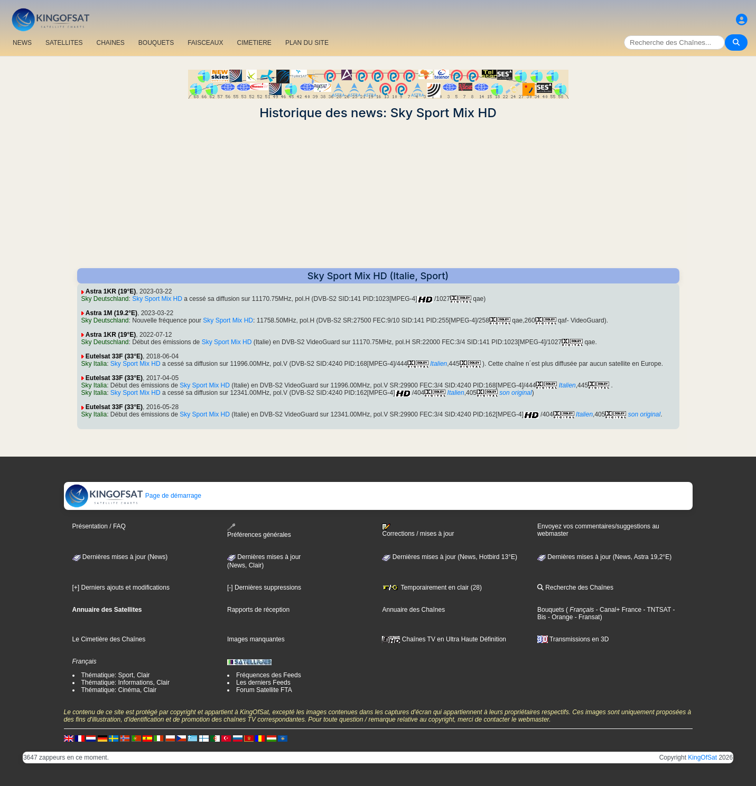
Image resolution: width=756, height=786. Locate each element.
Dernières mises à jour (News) (120, 557)
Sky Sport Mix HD (157, 298)
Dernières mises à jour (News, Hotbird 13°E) (449, 557)
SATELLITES (63, 42)
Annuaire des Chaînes (413, 609)
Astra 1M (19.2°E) (111, 313)
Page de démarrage (132, 495)
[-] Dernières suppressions (264, 587)
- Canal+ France (617, 609)
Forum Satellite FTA (264, 690)
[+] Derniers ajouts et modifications (121, 587)
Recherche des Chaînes (575, 587)
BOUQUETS (156, 42)
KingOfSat (702, 757)
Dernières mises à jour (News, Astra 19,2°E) (604, 557)
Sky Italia (94, 363)
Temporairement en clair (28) (432, 587)
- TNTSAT (656, 609)
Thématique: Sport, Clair (115, 675)
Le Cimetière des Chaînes (109, 639)
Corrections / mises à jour (418, 530)
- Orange (559, 617)
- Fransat (586, 617)
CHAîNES (110, 42)
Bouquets (550, 609)
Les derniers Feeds (263, 682)
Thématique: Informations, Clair (125, 682)
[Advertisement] (378, 194)
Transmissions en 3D (573, 639)
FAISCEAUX (205, 42)
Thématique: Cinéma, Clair (119, 690)
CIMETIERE (254, 42)
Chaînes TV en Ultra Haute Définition (444, 639)
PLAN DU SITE (307, 42)
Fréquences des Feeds (268, 675)
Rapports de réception (258, 609)
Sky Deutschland (105, 298)
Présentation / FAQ (99, 526)
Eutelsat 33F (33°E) (114, 356)
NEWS (22, 42)
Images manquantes (256, 639)
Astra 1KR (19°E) (111, 291)
